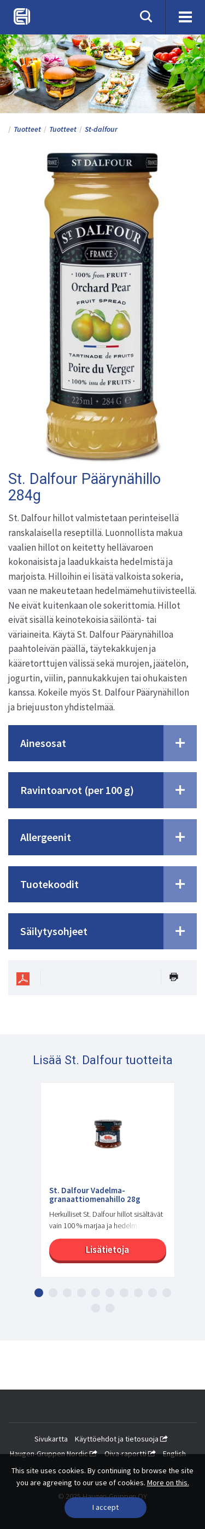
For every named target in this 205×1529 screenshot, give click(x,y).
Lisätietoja (107, 1250)
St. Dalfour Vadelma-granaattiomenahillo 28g (94, 1195)
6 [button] (110, 1292)
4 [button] (81, 1292)
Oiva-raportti (130, 1453)
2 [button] (53, 1292)
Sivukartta (51, 1439)
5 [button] (95, 1292)
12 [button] (110, 1308)
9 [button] (152, 1292)
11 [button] (95, 1308)
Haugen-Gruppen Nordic (53, 1453)
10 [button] (166, 1292)
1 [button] (38, 1292)
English (174, 1453)
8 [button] (138, 1292)
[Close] (106, 1507)
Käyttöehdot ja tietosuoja (121, 1439)
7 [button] (124, 1292)
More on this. (168, 1482)
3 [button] (67, 1292)
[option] (102, 1185)
